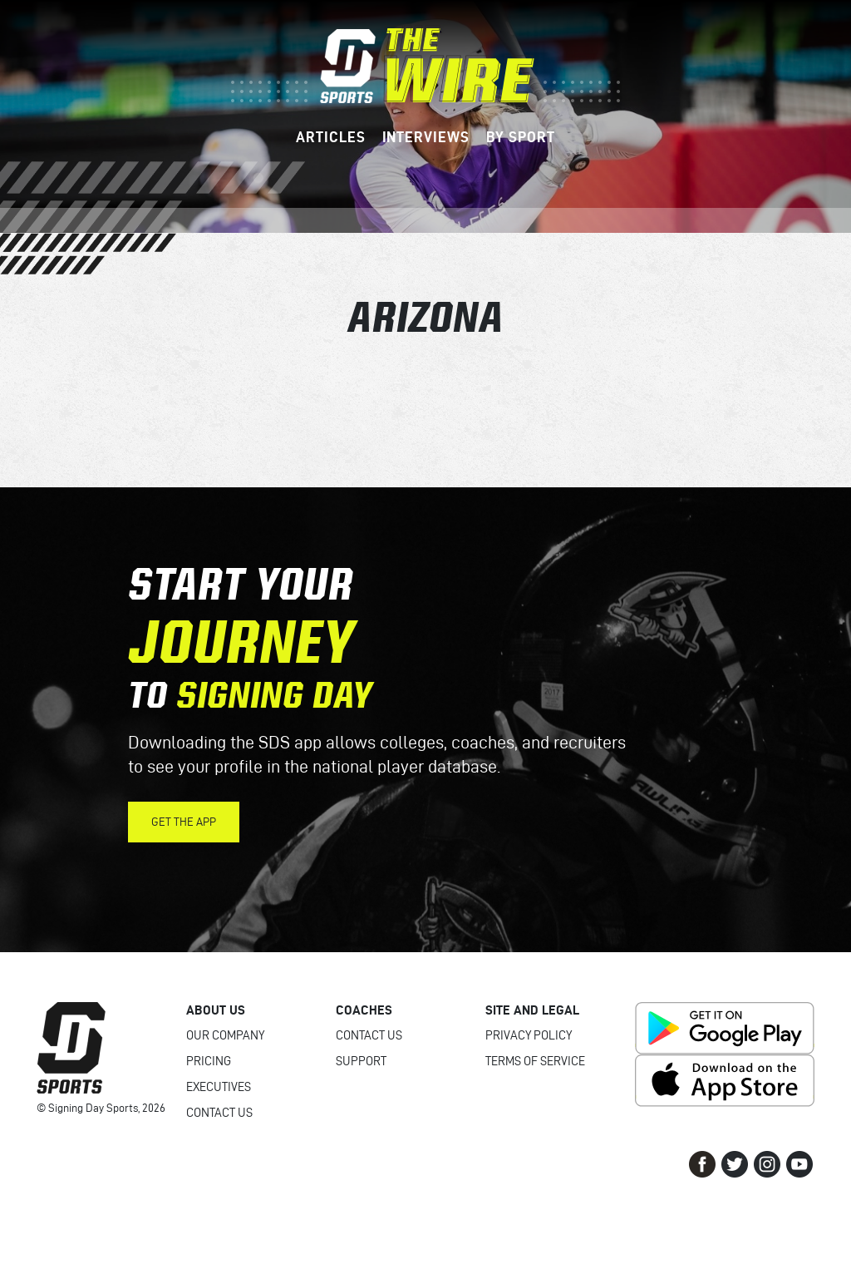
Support (361, 1061)
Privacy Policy (528, 1035)
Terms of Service (535, 1061)
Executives (218, 1087)
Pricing (208, 1061)
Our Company (225, 1035)
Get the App (183, 822)
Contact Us (219, 1112)
